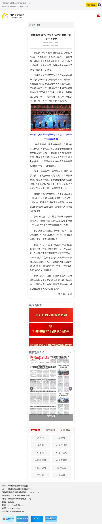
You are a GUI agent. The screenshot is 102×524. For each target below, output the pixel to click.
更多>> (70, 352)
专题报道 (37, 305)
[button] (31, 389)
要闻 (38, 25)
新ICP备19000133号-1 (22, 495)
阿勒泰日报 (38, 352)
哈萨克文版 (91, 5)
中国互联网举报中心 (9, 3)
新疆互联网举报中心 (23, 3)
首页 (34, 25)
